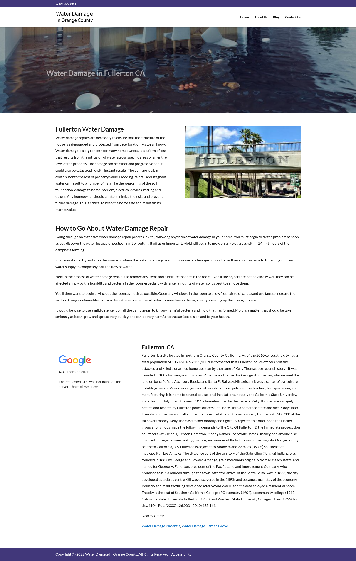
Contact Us (293, 17)
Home (244, 17)
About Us (260, 17)
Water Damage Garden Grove (205, 526)
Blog (276, 17)
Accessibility (181, 554)
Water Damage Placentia (161, 526)
